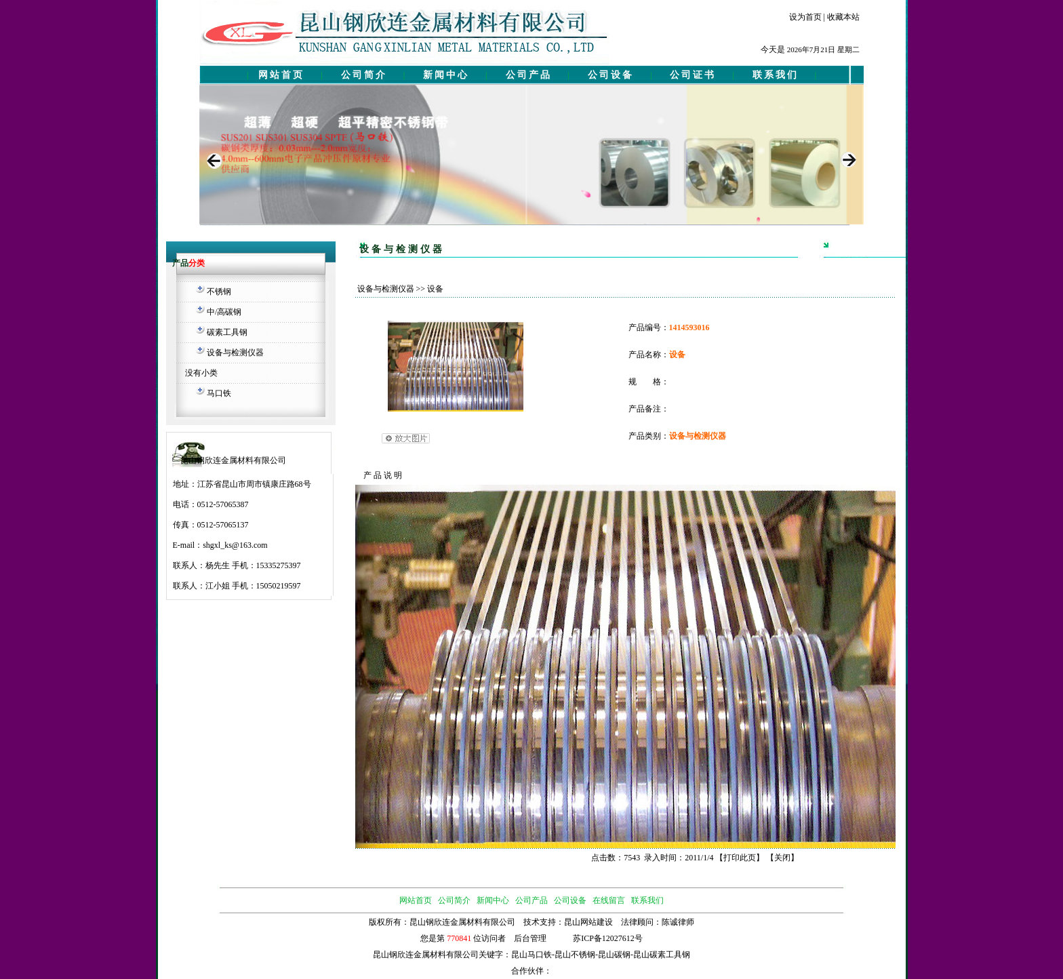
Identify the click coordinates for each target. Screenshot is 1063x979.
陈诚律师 (678, 922)
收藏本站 (843, 17)
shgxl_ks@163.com (235, 545)
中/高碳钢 (224, 312)
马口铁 (219, 393)
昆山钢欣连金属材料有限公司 (426, 954)
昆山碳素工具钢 (661, 954)
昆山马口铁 (531, 954)
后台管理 (530, 938)
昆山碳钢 (614, 954)
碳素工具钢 (227, 332)
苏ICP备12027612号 (608, 938)
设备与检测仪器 (235, 352)
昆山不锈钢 (575, 954)
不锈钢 (219, 291)
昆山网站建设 (588, 922)
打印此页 (739, 857)
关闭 (782, 857)
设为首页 (805, 17)
